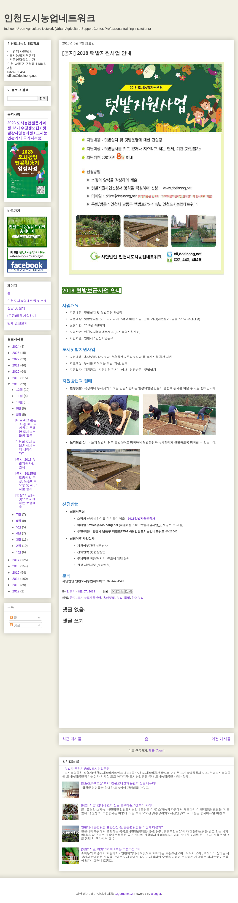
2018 (16, 384)
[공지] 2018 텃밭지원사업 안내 (25, 463)
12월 (20, 389)
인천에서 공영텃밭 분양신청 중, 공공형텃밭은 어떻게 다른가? (122, 827)
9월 (19, 408)
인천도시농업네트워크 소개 (27, 301)
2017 (16, 560)
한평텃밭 (137, 597)
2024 (16, 346)
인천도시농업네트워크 (49, 18)
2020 (16, 371)
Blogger (156, 893)
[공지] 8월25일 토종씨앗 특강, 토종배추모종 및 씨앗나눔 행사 (26, 481)
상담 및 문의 (16, 308)
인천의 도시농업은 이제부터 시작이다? (25, 447)
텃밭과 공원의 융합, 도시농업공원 (87, 768)
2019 (16, 378)
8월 (19, 414)
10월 (20, 402)
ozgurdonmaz (124, 893)
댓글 (15, 625)
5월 (19, 527)
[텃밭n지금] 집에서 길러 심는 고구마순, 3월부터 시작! (116, 805)
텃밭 (119, 597)
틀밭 (127, 597)
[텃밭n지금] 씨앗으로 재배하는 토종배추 (25, 500)
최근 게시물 (71, 739)
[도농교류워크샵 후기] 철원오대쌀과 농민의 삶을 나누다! (118, 783)
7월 (19, 514)
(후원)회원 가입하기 (21, 315)
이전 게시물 (221, 739)
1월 (19, 552)
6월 (19, 521)
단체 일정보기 (17, 323)
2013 (16, 585)
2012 (16, 591)
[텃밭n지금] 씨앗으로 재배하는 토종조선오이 (110, 849)
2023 (16, 353)
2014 (16, 579)
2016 (16, 566)
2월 (19, 546)
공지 (73, 597)
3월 (19, 539)
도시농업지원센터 (89, 597)
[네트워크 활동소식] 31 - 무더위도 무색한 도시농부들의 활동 (26, 427)
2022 (16, 359)
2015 (16, 572)
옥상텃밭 (109, 597)
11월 (20, 396)
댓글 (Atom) (157, 750)
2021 (16, 365)
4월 (19, 533)
